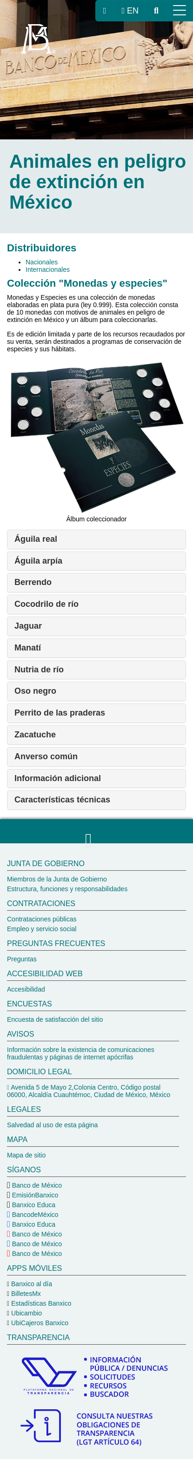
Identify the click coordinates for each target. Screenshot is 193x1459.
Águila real (35, 539)
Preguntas (22, 959)
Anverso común (46, 756)
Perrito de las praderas (59, 712)
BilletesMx (25, 1293)
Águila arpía (38, 560)
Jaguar (28, 626)
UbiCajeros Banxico (38, 1323)
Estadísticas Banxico (40, 1303)
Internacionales (48, 269)
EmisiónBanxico (34, 1195)
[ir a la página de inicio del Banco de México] (104, 10)
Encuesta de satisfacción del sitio (55, 1019)
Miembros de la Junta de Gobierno (57, 879)
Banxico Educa (32, 1205)
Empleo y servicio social (41, 929)
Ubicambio (25, 1313)
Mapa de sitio (26, 1155)
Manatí (27, 647)
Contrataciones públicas (41, 919)
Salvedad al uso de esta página (52, 1125)
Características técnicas (62, 799)
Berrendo (33, 582)
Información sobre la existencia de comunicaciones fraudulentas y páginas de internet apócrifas (80, 1053)
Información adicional (57, 778)
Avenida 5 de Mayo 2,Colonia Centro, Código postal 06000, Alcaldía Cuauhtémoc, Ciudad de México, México (88, 1091)
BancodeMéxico (34, 1214)
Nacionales (42, 262)
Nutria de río (39, 669)
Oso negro (35, 691)
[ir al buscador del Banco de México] (156, 10)
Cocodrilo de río (46, 604)
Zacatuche (35, 734)
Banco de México (36, 1185)
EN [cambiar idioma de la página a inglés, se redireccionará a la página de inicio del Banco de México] (130, 10)
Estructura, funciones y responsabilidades (67, 889)
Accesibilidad (26, 989)
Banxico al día (30, 1284)
